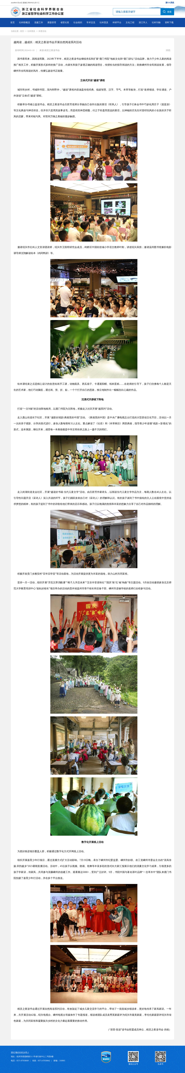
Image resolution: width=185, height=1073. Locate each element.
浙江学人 (143, 22)
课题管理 (51, 22)
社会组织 (77, 22)
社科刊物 (156, 22)
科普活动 (42, 31)
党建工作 (38, 22)
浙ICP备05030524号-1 (20, 1052)
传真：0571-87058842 (41, 1061)
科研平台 (117, 22)
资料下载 (169, 22)
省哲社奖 (64, 22)
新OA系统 (170, 3)
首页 (12, 22)
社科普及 (104, 22)
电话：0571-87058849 (20, 1061)
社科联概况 (24, 22)
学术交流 (91, 22)
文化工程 (130, 22)
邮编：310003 (59, 1061)
